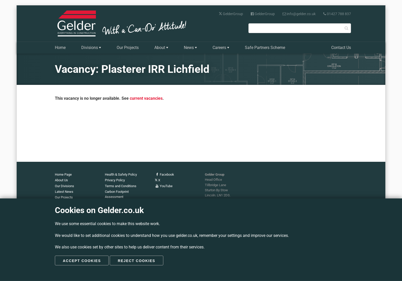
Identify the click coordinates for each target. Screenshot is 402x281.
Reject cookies (136, 261)
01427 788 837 (337, 14)
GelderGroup (231, 14)
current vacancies (146, 98)
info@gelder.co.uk (299, 14)
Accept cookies (82, 261)
